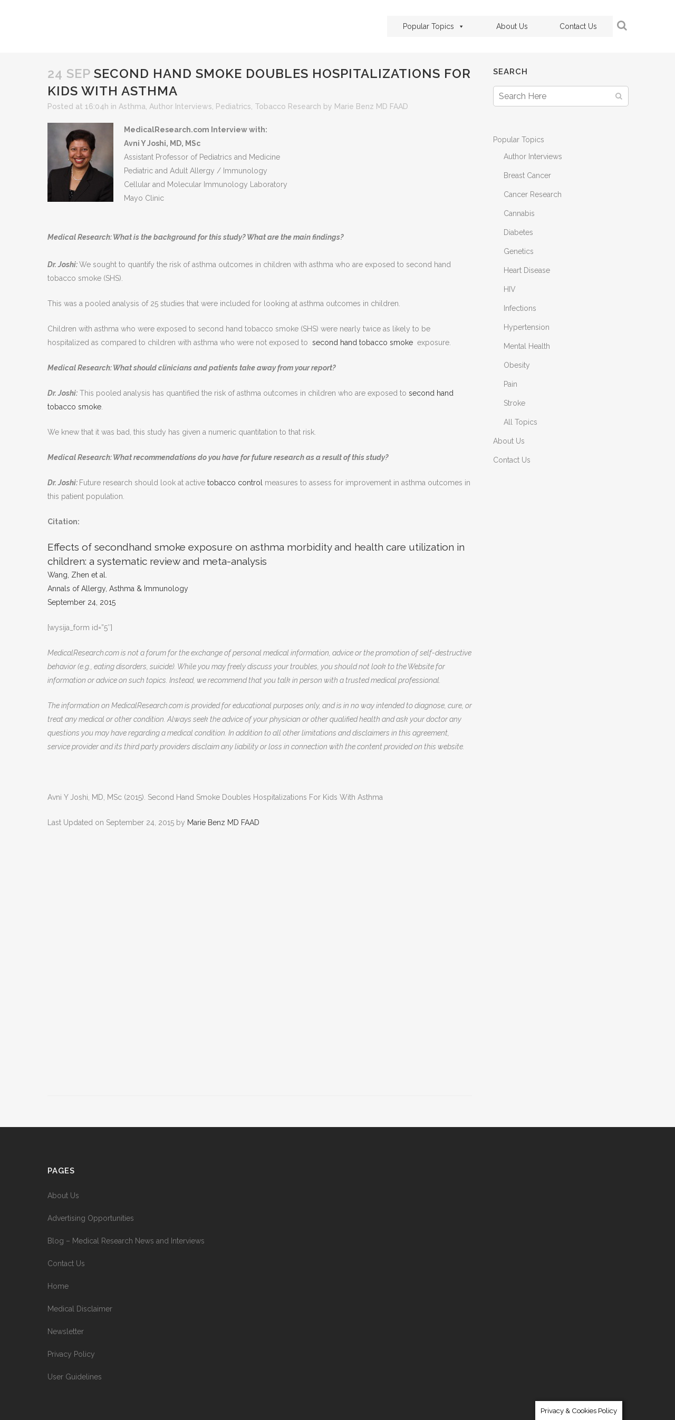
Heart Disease (527, 270)
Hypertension (526, 327)
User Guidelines (74, 1377)
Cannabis (519, 213)
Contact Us (578, 26)
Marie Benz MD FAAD (371, 106)
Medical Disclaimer (79, 1309)
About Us (512, 26)
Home (58, 1286)
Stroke (514, 403)
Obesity (517, 365)
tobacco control (236, 482)
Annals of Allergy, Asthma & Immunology (117, 588)
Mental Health (527, 346)
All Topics (520, 422)
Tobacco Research (288, 106)
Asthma (132, 106)
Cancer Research (533, 194)
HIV (510, 289)
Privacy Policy (71, 1354)
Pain (510, 384)
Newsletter (65, 1331)
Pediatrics (233, 106)
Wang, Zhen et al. (77, 575)
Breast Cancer (527, 175)
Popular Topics (434, 26)
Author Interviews (180, 106)
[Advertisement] (259, 968)
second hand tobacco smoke (362, 342)
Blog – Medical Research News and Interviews (126, 1241)
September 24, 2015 (81, 602)
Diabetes (518, 232)
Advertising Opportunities (90, 1218)
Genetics (519, 251)
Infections (520, 308)
